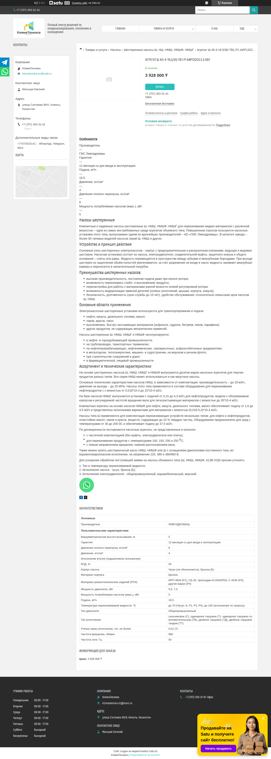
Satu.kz (153, 751)
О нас (214, 28)
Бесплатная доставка (159, 103)
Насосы (115, 49)
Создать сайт (79, 2)
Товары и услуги (164, 28)
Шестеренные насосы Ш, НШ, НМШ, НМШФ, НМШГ (159, 49)
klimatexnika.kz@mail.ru (37, 73)
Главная (120, 28)
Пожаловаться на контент (145, 755)
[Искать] (254, 10)
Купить (159, 87)
